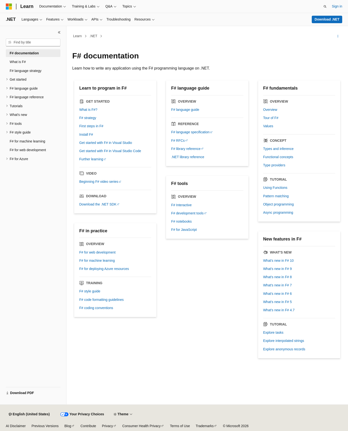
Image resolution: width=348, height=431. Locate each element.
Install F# (86, 134)
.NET (93, 36)
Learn (77, 36)
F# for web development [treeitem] (28, 150)
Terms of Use (180, 426)
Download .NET (327, 19)
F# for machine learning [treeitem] (27, 141)
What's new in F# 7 (277, 285)
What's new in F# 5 (277, 302)
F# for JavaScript (184, 230)
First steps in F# (91, 126)
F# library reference (185, 149)
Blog (68, 426)
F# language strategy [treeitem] (26, 71)
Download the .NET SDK (97, 204)
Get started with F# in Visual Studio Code (110, 151)
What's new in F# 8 (277, 277)
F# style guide (89, 291)
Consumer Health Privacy (141, 426)
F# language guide (185, 110)
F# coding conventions (96, 308)
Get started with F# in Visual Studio (105, 143)
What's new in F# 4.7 (279, 310)
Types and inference (278, 149)
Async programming (278, 212)
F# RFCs (178, 140)
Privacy (107, 426)
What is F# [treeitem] (18, 62)
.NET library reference (187, 157)
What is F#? (88, 110)
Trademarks (205, 426)
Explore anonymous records (284, 349)
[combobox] (33, 42)
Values (268, 126)
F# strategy (87, 118)
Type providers (274, 165)
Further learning (91, 159)
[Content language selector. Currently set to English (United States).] (29, 414)
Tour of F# (270, 118)
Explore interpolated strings (283, 341)
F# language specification (190, 132)
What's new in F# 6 (277, 294)
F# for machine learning (97, 260)
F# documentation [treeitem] (24, 53)
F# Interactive (181, 205)
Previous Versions (44, 426)
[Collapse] (59, 32)
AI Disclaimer (16, 426)
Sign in (337, 6)
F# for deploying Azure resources (104, 269)
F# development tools (187, 213)
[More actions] (338, 36)
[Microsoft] (9, 6)
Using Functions (275, 188)
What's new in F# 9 (277, 269)
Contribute (88, 426)
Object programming (278, 204)
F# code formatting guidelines (101, 300)
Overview (270, 110)
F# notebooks (181, 221)
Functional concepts (278, 157)
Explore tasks (273, 332)
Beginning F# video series (98, 182)
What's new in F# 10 (278, 260)
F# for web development (97, 252)
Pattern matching (276, 196)
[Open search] (325, 6)
